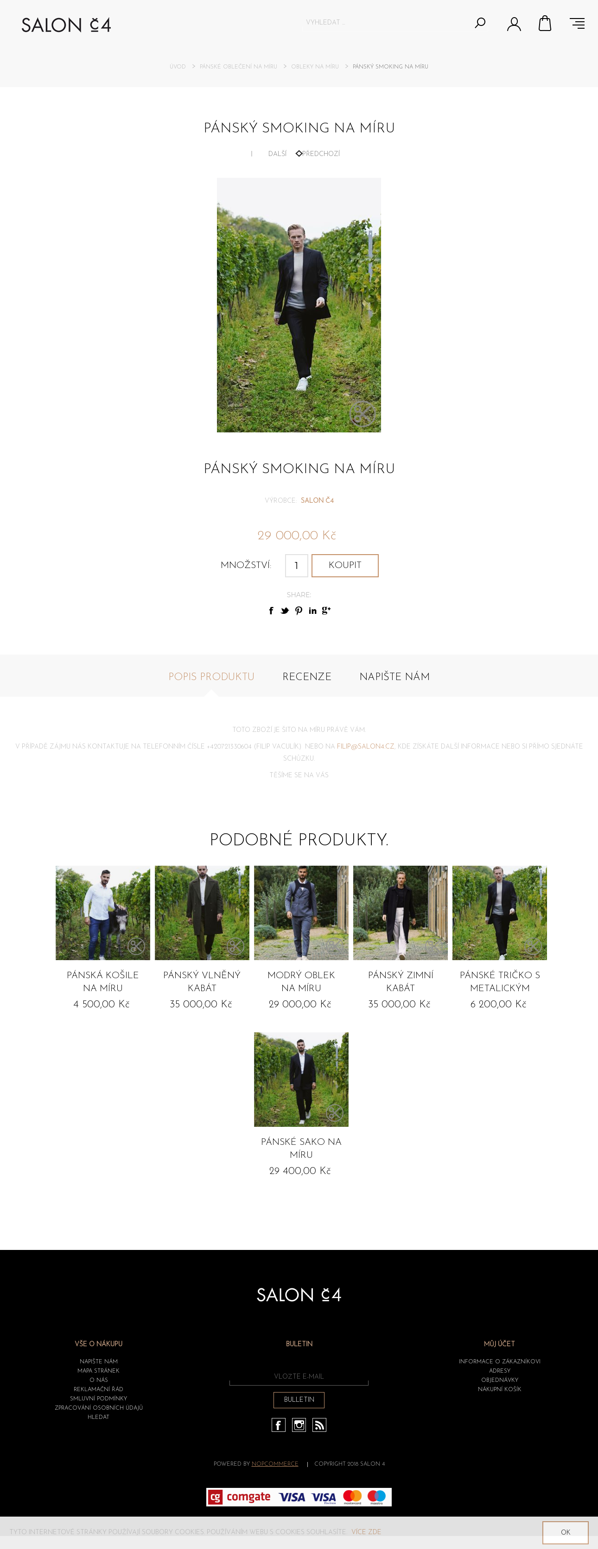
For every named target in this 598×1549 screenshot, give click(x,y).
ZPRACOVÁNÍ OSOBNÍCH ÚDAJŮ (99, 1408)
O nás (98, 1380)
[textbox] (386, 22)
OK (566, 1533)
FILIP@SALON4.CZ (365, 746)
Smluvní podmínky (98, 1399)
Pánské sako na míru (301, 1149)
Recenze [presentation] (306, 677)
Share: (299, 595)
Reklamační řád (98, 1390)
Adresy (499, 1371)
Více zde (366, 1532)
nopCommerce (275, 1464)
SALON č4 (317, 501)
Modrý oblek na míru (301, 982)
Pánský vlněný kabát (202, 982)
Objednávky (499, 1380)
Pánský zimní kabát (400, 982)
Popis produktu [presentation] (211, 677)
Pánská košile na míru (103, 982)
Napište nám (99, 1362)
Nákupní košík (546, 23)
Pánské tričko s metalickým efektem (500, 983)
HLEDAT (98, 1417)
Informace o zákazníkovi (500, 1362)
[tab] (211, 682)
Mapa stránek (98, 1371)
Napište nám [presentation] (394, 677)
